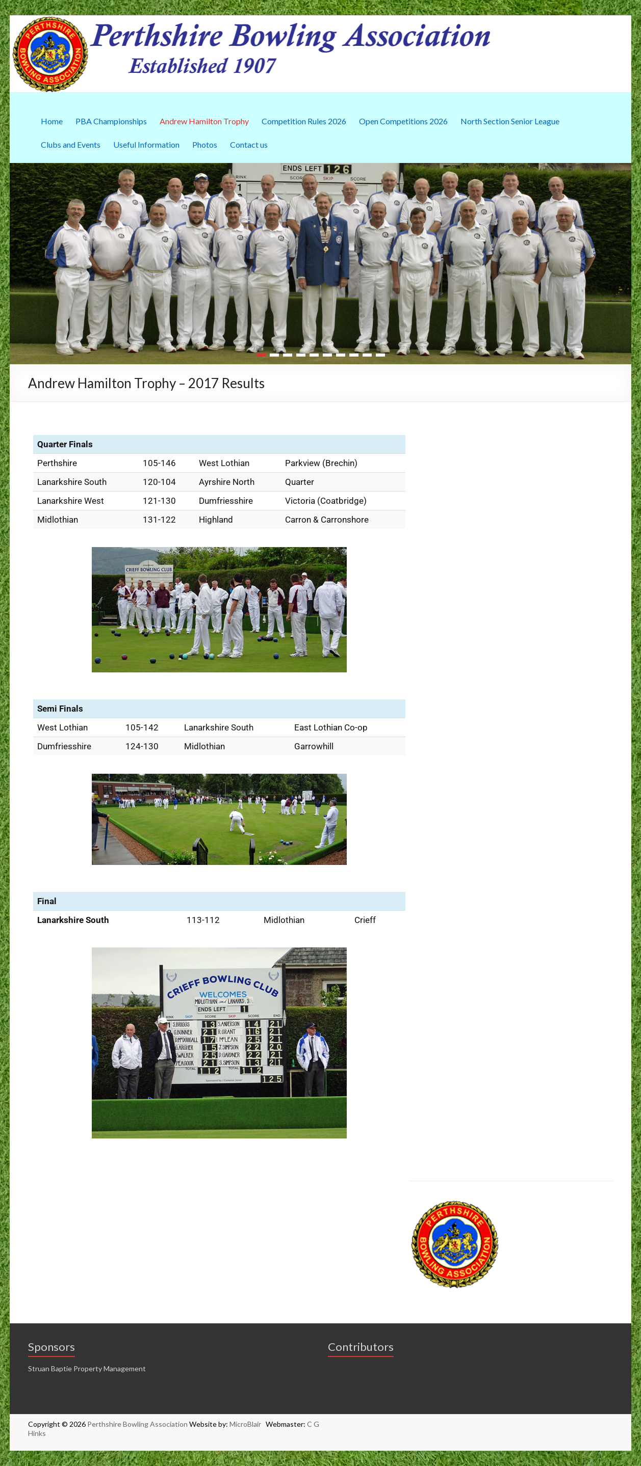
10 (380, 355)
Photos (204, 144)
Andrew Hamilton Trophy (204, 121)
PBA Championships (111, 121)
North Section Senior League (509, 121)
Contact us (249, 144)
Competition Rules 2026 (304, 121)
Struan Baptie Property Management (87, 1368)
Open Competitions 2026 (403, 121)
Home (52, 121)
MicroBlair (247, 1424)
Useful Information (146, 144)
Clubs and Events (70, 144)
